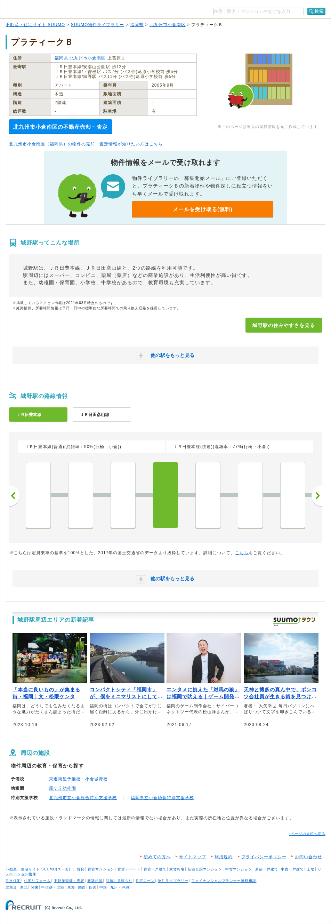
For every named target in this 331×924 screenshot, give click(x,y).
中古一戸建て (292, 869)
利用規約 (224, 856)
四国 (93, 887)
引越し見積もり (119, 881)
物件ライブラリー (173, 881)
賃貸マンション (101, 869)
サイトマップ (192, 856)
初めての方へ (157, 856)
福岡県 (137, 24)
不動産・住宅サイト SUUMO (35, 24)
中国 (103, 887)
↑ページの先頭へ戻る (307, 834)
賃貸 (80, 869)
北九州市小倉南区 (168, 24)
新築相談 (95, 881)
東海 (71, 887)
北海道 (11, 887)
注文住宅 (13, 881)
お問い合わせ (308, 856)
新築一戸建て (266, 869)
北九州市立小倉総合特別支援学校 (83, 797)
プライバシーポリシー (263, 856)
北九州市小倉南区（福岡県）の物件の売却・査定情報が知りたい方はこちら (86, 144)
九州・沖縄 (119, 887)
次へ (317, 496)
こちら (242, 552)
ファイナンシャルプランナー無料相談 (223, 881)
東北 (24, 887)
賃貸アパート (129, 869)
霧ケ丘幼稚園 (62, 788)
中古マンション (238, 869)
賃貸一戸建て (155, 869)
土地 (311, 869)
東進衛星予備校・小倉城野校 (78, 778)
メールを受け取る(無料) (203, 209)
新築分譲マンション (205, 869)
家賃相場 (177, 869)
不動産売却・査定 (69, 881)
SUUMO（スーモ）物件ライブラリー (53, 9)
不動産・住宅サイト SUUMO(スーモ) (38, 869)
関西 (82, 887)
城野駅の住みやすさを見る (283, 325)
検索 (319, 11)
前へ (14, 496)
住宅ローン (145, 881)
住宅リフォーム (37, 881)
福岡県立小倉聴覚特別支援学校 (162, 797)
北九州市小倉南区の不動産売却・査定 (60, 127)
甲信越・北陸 (52, 887)
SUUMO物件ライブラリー (97, 24)
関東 (35, 887)
